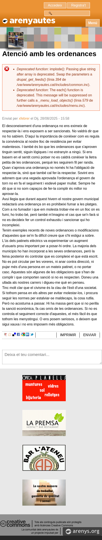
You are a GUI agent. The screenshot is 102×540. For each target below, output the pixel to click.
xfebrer (24, 118)
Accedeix (55, 5)
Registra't (78, 5)
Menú (92, 23)
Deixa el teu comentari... (52, 357)
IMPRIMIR (68, 335)
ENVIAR (89, 335)
